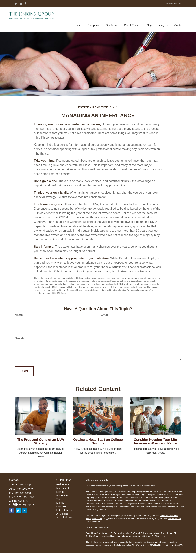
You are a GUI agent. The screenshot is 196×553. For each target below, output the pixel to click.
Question (21, 338)
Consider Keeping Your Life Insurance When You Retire (155, 441)
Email (105, 314)
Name (19, 314)
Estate (60, 491)
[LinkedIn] (21, 4)
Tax (58, 499)
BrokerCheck (149, 486)
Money (60, 502)
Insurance (62, 495)
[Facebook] (25, 4)
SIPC (139, 533)
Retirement (62, 484)
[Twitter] (16, 4)
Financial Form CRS (99, 480)
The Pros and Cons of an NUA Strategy (40, 441)
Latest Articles (64, 510)
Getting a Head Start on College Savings (98, 441)
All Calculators (64, 517)
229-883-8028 (171, 3)
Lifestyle (61, 506)
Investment (62, 488)
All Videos (62, 513)
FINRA (134, 533)
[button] (94, 19)
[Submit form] (24, 371)
